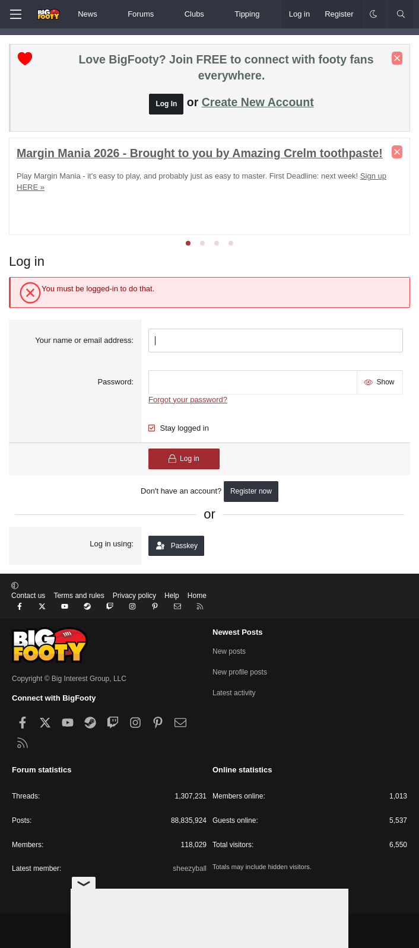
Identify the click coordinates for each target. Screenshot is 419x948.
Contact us (28, 595)
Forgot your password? (187, 399)
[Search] (401, 14)
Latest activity (234, 693)
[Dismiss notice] (397, 58)
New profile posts (239, 672)
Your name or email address (83, 340)
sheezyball (190, 868)
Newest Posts (237, 632)
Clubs (194, 13)
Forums (141, 13)
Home (197, 595)
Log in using (110, 543)
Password (114, 381)
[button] (107, 14)
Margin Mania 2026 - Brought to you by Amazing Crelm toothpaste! (200, 153)
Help (171, 595)
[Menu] (15, 14)
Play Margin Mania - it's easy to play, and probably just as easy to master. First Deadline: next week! (187, 175)
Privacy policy (134, 595)
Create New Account (258, 102)
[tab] (188, 243)
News (87, 13)
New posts (229, 651)
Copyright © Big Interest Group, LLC (69, 679)
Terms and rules (78, 595)
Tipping (246, 13)
